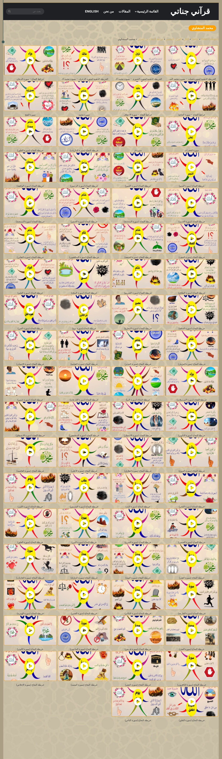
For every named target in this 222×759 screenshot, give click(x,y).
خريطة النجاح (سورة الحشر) (84, 225)
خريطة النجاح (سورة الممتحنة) (30, 225)
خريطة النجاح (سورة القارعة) (192, 627)
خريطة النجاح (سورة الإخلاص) (30, 700)
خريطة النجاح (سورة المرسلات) (191, 408)
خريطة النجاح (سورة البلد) (138, 518)
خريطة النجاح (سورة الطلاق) (191, 298)
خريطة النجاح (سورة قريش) (138, 664)
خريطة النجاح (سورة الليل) (30, 518)
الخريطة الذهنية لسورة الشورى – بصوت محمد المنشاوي (137, 79)
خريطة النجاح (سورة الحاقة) (192, 335)
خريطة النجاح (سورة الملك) (84, 298)
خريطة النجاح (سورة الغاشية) (30, 481)
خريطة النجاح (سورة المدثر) (138, 371)
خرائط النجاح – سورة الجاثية (191, 116)
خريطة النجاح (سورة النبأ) (137, 408)
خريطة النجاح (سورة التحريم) (138, 298)
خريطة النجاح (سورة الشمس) (84, 518)
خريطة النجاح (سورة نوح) (84, 335)
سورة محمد (84, 116)
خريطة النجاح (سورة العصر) (84, 627)
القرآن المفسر (174, 39)
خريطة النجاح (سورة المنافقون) (84, 262)
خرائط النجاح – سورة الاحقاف (137, 116)
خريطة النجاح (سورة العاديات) (30, 591)
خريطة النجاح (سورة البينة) (138, 591)
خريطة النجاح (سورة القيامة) (84, 371)
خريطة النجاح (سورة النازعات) (84, 408)
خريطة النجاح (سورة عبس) (30, 408)
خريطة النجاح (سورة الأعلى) (84, 481)
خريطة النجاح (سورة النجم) (191, 189)
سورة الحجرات (192, 152)
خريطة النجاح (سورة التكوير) (191, 444)
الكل (186, 39)
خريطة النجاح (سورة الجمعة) (137, 262)
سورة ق (138, 152)
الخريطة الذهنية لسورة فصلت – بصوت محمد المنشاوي (191, 79)
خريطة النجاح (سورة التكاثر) (138, 627)
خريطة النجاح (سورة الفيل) (191, 664)
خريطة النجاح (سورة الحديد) (192, 225)
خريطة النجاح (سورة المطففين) (84, 444)
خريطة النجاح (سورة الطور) (30, 152)
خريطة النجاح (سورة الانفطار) (138, 444)
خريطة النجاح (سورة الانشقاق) (30, 444)
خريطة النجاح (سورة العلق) (30, 554)
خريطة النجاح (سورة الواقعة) (30, 189)
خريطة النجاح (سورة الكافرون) (191, 700)
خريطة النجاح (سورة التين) (84, 554)
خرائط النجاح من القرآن (150, 39)
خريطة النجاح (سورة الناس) (138, 737)
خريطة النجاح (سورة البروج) (192, 481)
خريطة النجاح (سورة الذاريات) (84, 152)
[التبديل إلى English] (92, 11)
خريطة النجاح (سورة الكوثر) (30, 664)
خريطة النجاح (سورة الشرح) (138, 554)
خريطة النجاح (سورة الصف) (192, 262)
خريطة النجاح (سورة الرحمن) (84, 189)
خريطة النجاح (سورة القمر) (138, 189)
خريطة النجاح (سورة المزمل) (192, 371)
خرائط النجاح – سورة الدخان (30, 79)
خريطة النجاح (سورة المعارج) (138, 335)
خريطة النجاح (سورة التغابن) (30, 262)
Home (194, 39)
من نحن (108, 11)
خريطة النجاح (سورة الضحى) (192, 554)
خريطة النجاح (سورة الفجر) (191, 518)
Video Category (210, 39)
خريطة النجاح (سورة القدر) (191, 591)
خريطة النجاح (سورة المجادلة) (137, 225)
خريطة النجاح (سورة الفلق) (191, 737)
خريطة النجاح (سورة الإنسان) (30, 371)
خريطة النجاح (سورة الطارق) (138, 481)
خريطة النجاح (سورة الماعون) (84, 664)
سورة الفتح (30, 116)
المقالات (124, 11)
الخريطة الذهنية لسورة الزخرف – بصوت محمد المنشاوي (83, 79)
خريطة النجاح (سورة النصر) (138, 700)
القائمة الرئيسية (147, 11)
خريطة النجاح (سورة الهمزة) (30, 627)
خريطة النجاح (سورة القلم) (30, 298)
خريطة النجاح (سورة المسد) (84, 700)
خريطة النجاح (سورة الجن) (30, 335)
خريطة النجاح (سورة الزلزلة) (84, 591)
